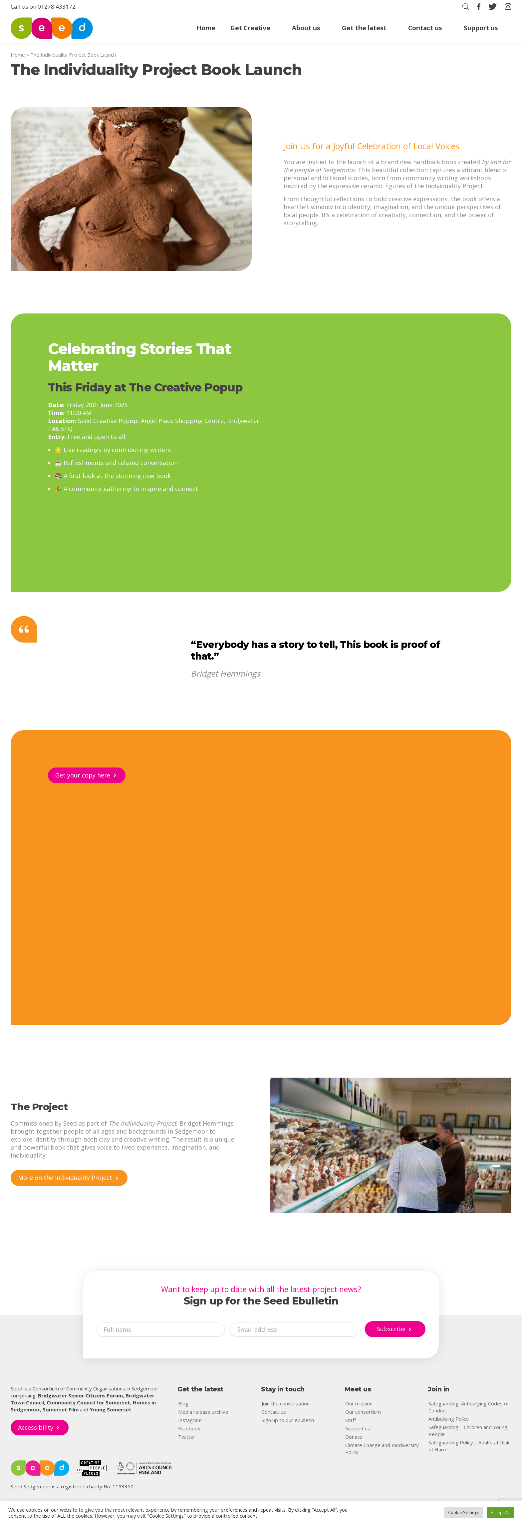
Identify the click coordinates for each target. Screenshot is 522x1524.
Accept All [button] (500, 1512)
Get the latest (364, 28)
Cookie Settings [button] (463, 1512)
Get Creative (250, 28)
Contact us (425, 28)
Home (205, 28)
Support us (481, 28)
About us (306, 28)
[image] (131, 189)
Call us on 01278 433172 (43, 6)
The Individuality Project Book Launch (156, 69)
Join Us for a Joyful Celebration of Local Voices (371, 146)
